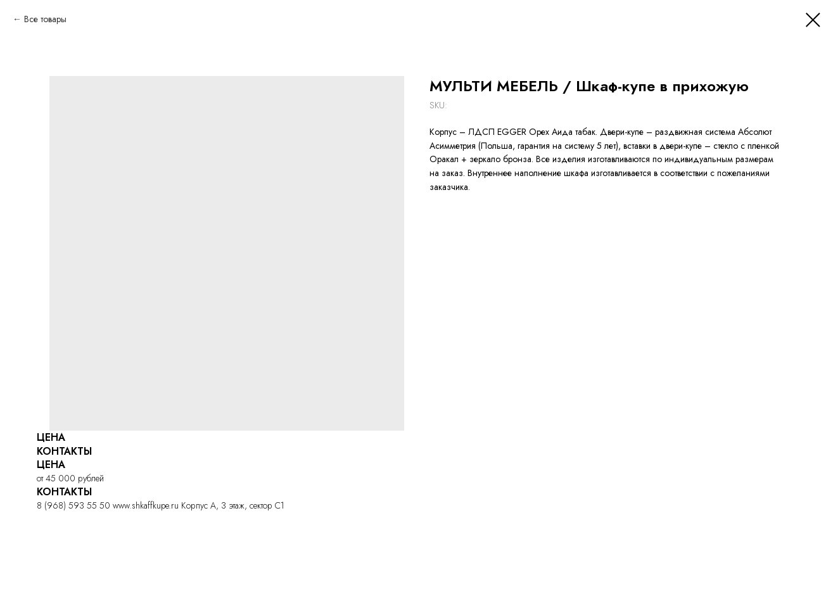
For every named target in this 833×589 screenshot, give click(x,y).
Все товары (45, 19)
